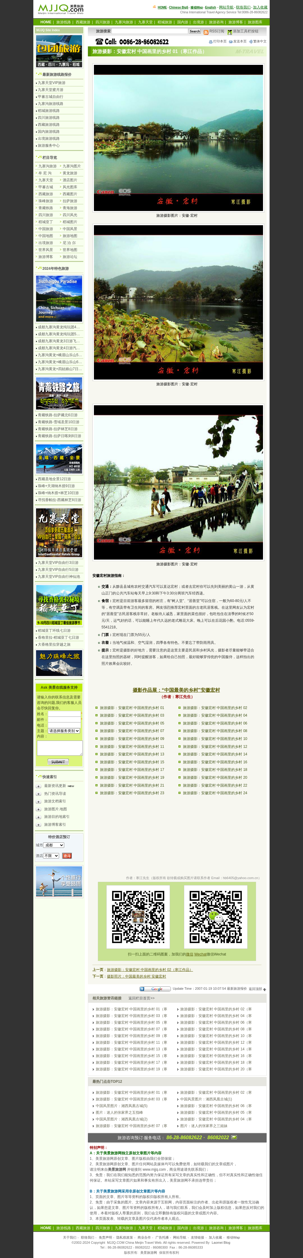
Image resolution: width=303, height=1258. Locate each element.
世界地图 (70, 250)
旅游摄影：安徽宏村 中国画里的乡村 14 (215, 754)
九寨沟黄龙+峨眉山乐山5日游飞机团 (67, 355)
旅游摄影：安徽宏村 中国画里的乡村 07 (132, 731)
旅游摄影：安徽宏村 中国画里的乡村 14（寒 (216, 1049)
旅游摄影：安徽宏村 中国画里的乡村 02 (215, 708)
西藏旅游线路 (49, 124)
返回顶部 (258, 989)
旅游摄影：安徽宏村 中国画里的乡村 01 (132, 708)
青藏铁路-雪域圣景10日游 (58, 422)
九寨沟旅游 (124, 22)
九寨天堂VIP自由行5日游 (58, 569)
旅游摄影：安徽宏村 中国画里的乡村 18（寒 (216, 1062)
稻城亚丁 (45, 222)
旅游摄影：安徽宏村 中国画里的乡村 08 (215, 731)
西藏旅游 (83, 22)
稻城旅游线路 (49, 111)
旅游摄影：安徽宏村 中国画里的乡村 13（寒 (131, 1049)
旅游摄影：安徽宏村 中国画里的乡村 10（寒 (216, 1036)
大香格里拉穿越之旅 (54, 644)
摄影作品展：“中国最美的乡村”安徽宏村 (176, 690)
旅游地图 (70, 236)
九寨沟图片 (72, 166)
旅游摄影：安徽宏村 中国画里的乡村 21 (132, 785)
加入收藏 (260, 7)
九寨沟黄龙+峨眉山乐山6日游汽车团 (67, 362)
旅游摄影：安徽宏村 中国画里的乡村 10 (215, 739)
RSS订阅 (214, 31)
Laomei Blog (221, 1242)
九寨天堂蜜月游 (50, 90)
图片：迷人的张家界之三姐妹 (204, 1126)
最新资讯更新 (57, 787)
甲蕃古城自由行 (50, 97)
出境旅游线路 (49, 138)
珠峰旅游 (45, 201)
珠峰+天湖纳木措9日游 (56, 486)
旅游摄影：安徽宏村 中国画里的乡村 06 (215, 723)
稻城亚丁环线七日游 (54, 630)
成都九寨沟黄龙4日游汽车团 (61, 348)
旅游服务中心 (49, 145)
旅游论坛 (70, 257)
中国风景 (70, 229)
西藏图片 (70, 194)
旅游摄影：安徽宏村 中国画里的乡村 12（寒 (216, 1042)
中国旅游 (45, 229)
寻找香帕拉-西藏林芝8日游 (59, 500)
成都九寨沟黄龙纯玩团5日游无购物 (66, 334)
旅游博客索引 (51, 825)
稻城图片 (70, 222)
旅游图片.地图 (51, 810)
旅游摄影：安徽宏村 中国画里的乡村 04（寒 (216, 1016)
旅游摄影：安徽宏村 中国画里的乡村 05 (132, 723)
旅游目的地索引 (53, 818)
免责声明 (105, 1237)
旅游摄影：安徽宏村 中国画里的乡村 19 (132, 777)
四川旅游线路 (49, 117)
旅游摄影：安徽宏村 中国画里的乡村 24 (215, 793)
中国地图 (45, 236)
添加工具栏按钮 (242, 31)
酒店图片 (70, 180)
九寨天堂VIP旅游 (51, 83)
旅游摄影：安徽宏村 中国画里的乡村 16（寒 (216, 1056)
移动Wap (233, 1237)
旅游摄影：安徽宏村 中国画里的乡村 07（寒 (131, 1029)
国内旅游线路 (49, 131)
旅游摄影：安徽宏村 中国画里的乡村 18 (215, 770)
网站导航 (226, 7)
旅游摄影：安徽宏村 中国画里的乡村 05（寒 (131, 1022)
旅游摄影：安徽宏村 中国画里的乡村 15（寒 (131, 1056)
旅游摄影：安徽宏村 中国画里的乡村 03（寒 (131, 1016)
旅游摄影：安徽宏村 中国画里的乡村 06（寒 (216, 1022)
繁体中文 (257, 41)
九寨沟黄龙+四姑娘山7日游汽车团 (65, 369)
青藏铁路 (45, 208)
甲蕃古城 (45, 187)
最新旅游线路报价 (57, 74)
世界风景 (45, 250)
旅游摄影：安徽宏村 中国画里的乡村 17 (132, 770)
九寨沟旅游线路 (50, 104)
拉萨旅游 (70, 201)
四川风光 (70, 215)
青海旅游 (70, 208)
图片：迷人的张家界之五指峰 (119, 1112)
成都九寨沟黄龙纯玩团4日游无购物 (66, 327)
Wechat (200, 954)
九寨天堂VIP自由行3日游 (58, 562)
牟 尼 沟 (45, 173)
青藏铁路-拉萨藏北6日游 (58, 415)
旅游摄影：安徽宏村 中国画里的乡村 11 (132, 746)
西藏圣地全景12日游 (54, 479)
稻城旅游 (165, 22)
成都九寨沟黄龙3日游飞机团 (61, 341)
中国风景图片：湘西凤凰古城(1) (206, 1099)
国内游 (182, 22)
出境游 (198, 22)
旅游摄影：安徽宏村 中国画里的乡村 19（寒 (131, 1069)
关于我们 (69, 1237)
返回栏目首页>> (141, 998)
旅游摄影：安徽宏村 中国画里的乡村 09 (132, 739)
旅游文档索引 (51, 802)
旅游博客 (235, 22)
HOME (162, 7)
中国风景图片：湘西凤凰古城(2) (122, 1119)
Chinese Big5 (178, 7)
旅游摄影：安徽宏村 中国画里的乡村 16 (215, 762)
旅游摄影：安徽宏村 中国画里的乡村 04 (215, 715)
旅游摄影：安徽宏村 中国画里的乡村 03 (132, 715)
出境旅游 (45, 243)
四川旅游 (102, 22)
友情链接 (197, 1237)
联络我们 (243, 7)
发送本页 (237, 41)
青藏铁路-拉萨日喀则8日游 (59, 436)
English (210, 7)
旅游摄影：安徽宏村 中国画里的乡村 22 (215, 785)
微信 (189, 954)
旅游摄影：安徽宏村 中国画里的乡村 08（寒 (216, 1029)
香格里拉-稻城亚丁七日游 (58, 637)
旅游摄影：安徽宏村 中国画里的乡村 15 (132, 762)
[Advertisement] (177, 821)
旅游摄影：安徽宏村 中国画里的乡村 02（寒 (216, 1009)
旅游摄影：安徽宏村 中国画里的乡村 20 (215, 777)
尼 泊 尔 (69, 243)
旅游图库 (255, 22)
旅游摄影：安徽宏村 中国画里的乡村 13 (132, 754)
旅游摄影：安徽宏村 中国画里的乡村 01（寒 (131, 1009)
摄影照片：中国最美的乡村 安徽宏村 (136, 976)
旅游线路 (63, 22)
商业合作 (144, 1237)
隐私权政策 (124, 1237)
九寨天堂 (145, 22)
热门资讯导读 (51, 794)
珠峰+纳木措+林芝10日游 (58, 493)
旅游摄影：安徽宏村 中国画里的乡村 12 (215, 746)
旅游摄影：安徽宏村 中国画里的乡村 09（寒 (131, 1036)
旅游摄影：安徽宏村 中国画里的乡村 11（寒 (131, 1042)
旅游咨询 (216, 22)
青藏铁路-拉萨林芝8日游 (58, 429)
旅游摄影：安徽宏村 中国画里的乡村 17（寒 (131, 1062)
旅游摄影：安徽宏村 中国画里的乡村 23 (132, 793)
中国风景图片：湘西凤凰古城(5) (122, 1106)
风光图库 (70, 187)
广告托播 (162, 1237)
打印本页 (217, 41)
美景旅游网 (148, 1252)
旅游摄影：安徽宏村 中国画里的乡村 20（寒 (216, 1069)
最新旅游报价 (237, 989)
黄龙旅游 (70, 173)
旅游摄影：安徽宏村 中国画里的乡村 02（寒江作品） (150, 970)
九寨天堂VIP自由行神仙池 (59, 576)
